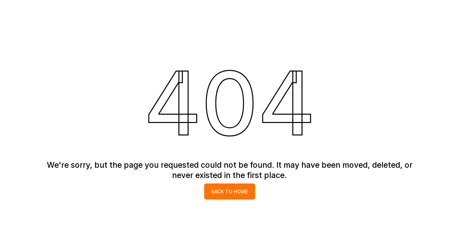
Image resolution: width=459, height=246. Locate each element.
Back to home (229, 191)
